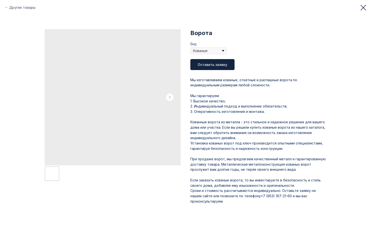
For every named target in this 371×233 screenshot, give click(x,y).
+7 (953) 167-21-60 (276, 196)
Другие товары (22, 7)
